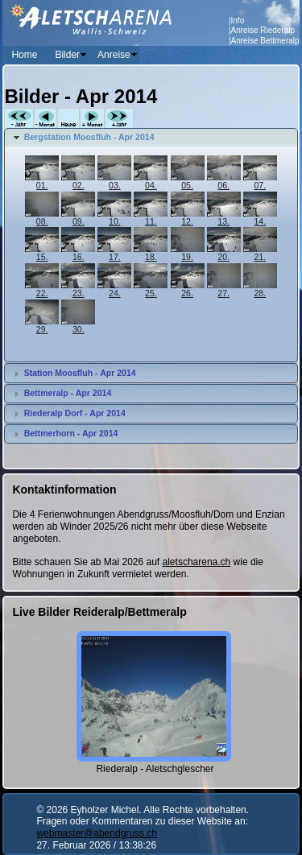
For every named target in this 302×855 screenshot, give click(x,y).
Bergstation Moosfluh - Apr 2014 (89, 137)
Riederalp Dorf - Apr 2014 (75, 413)
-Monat (45, 119)
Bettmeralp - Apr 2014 (68, 393)
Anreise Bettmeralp (265, 40)
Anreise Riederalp (263, 30)
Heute (68, 119)
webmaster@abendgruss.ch (96, 833)
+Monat (92, 119)
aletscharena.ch (197, 562)
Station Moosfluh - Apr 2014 (80, 373)
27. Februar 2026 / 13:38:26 (96, 845)
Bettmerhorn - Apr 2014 (71, 433)
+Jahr (119, 119)
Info (238, 20)
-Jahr (19, 119)
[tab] (150, 137)
